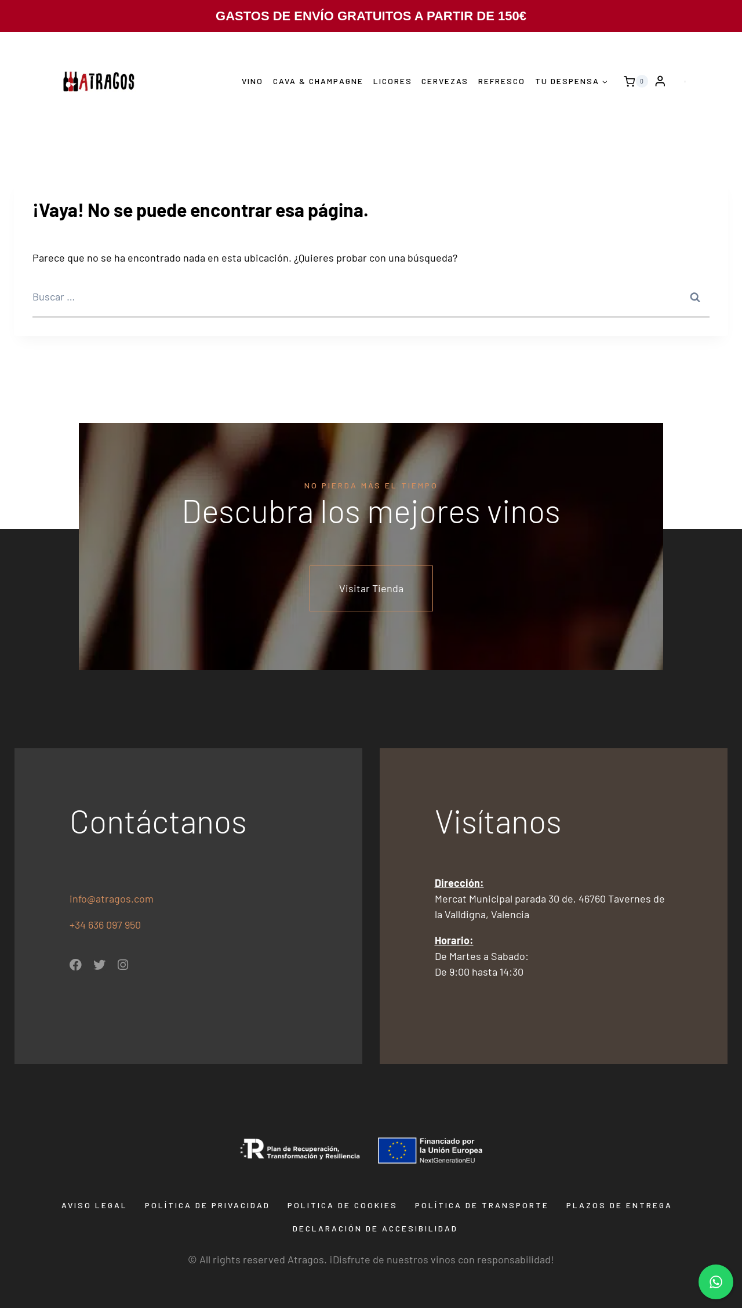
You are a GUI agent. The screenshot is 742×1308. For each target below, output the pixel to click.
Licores (392, 81)
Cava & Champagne (318, 81)
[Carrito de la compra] (633, 81)
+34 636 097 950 (106, 924)
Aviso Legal (94, 1205)
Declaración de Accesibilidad (375, 1228)
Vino (252, 81)
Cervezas (444, 81)
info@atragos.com (112, 898)
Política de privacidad (207, 1205)
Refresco (501, 81)
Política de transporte (482, 1205)
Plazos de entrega (619, 1205)
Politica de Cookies (343, 1205)
